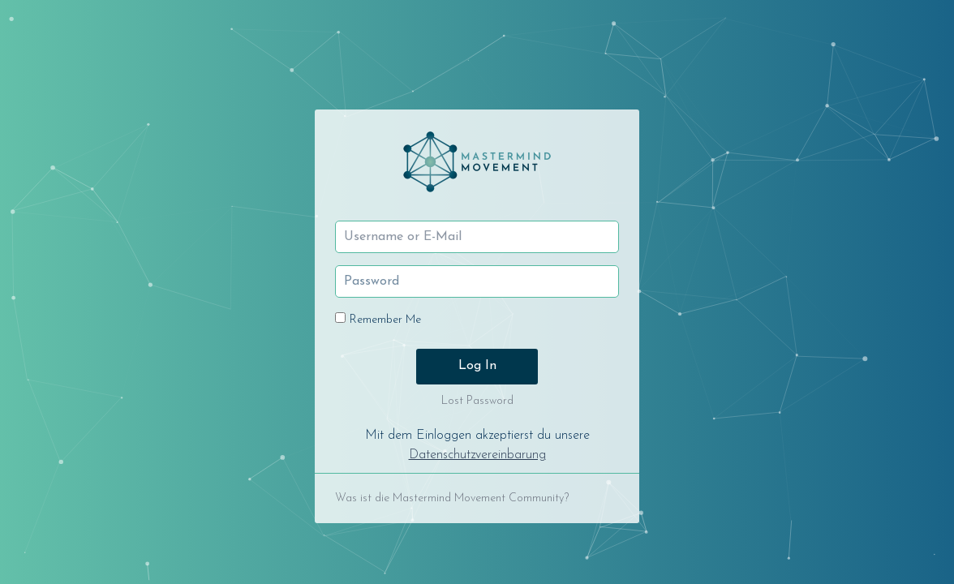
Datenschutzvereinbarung (477, 455)
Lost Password (477, 401)
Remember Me (385, 320)
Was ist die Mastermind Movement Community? (452, 498)
